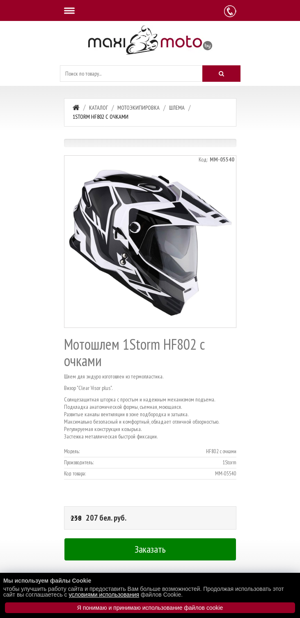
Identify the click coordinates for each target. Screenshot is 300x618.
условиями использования (104, 594)
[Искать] (221, 73)
